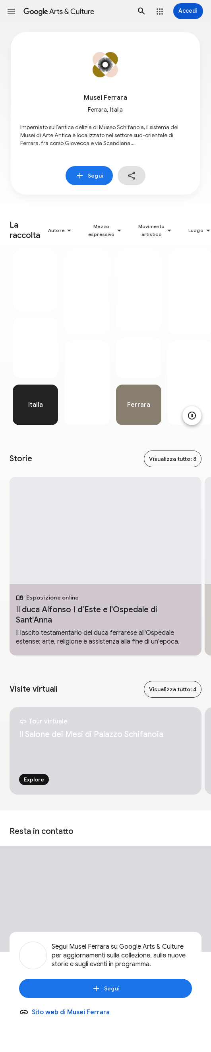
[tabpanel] (35, 337)
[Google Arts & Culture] (76, 11)
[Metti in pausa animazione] (191, 415)
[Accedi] (188, 11)
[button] (11, 11)
